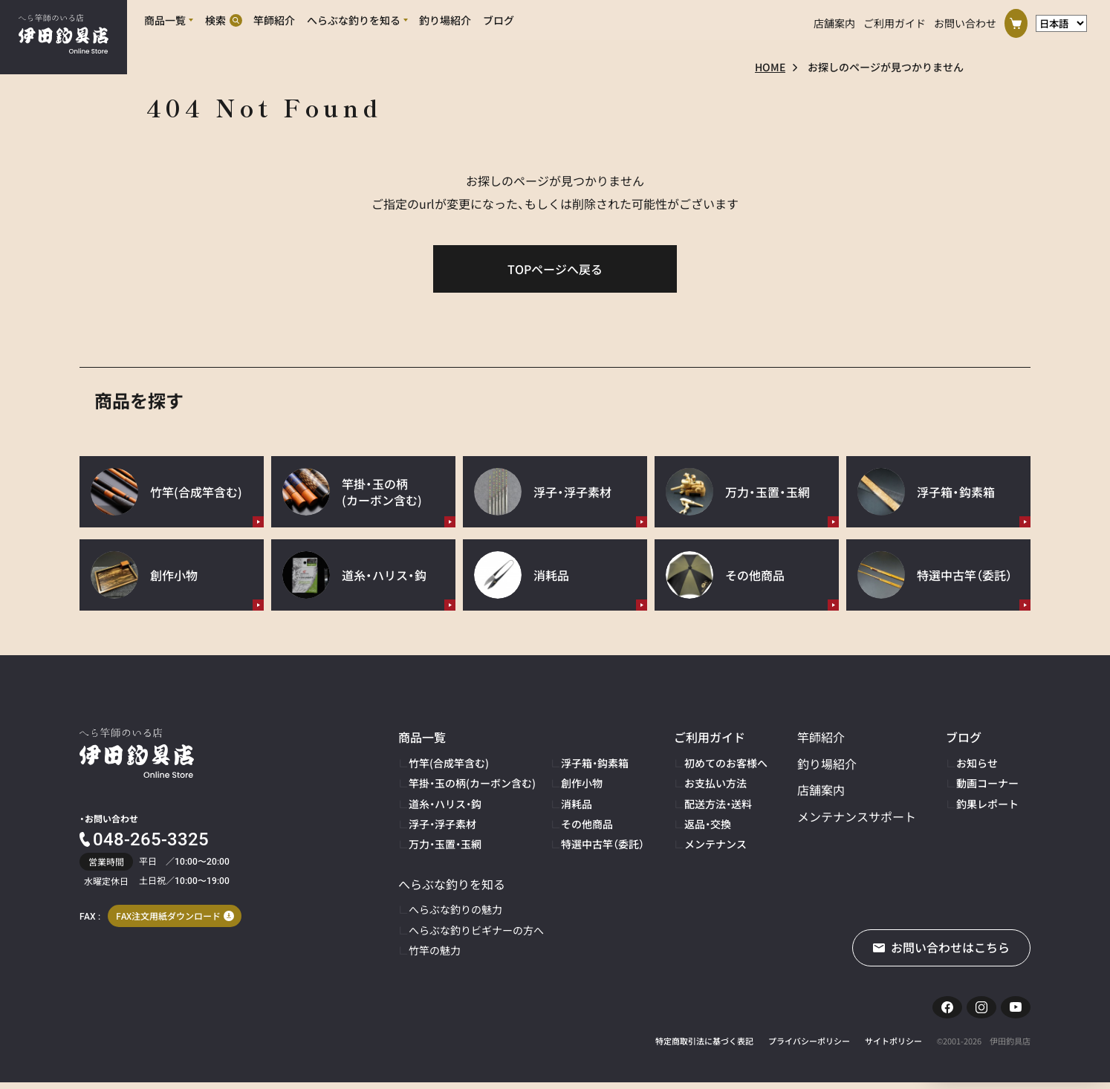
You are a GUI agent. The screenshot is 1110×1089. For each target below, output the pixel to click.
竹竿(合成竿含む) (449, 762)
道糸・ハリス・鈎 (445, 803)
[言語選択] (1061, 20)
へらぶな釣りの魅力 (455, 909)
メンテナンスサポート (856, 816)
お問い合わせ (965, 20)
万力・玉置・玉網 (445, 843)
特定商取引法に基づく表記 (704, 1048)
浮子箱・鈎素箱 (595, 762)
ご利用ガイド (894, 20)
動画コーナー (987, 783)
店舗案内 (834, 20)
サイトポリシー (893, 1048)
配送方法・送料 (718, 803)
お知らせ (977, 762)
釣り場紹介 (827, 764)
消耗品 (576, 803)
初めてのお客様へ (725, 762)
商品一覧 (422, 737)
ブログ (963, 737)
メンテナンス (715, 843)
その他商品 (587, 823)
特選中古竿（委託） (602, 843)
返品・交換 (707, 823)
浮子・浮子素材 (442, 823)
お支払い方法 (715, 783)
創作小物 (582, 783)
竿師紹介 (821, 737)
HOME (770, 66)
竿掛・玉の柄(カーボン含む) (472, 783)
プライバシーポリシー (809, 1048)
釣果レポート (987, 803)
